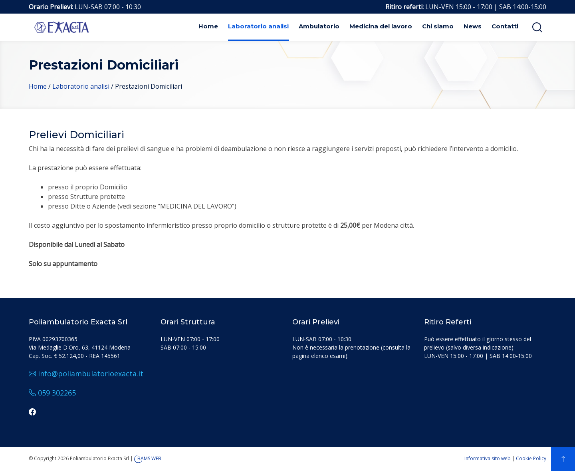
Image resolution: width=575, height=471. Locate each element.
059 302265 (52, 392)
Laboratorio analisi (258, 26)
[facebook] (32, 412)
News (473, 26)
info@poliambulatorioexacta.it (86, 373)
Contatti (505, 26)
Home (208, 26)
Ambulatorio (319, 26)
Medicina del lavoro (380, 26)
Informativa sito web (487, 458)
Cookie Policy (531, 458)
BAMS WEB (149, 458)
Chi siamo (438, 26)
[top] (563, 459)
